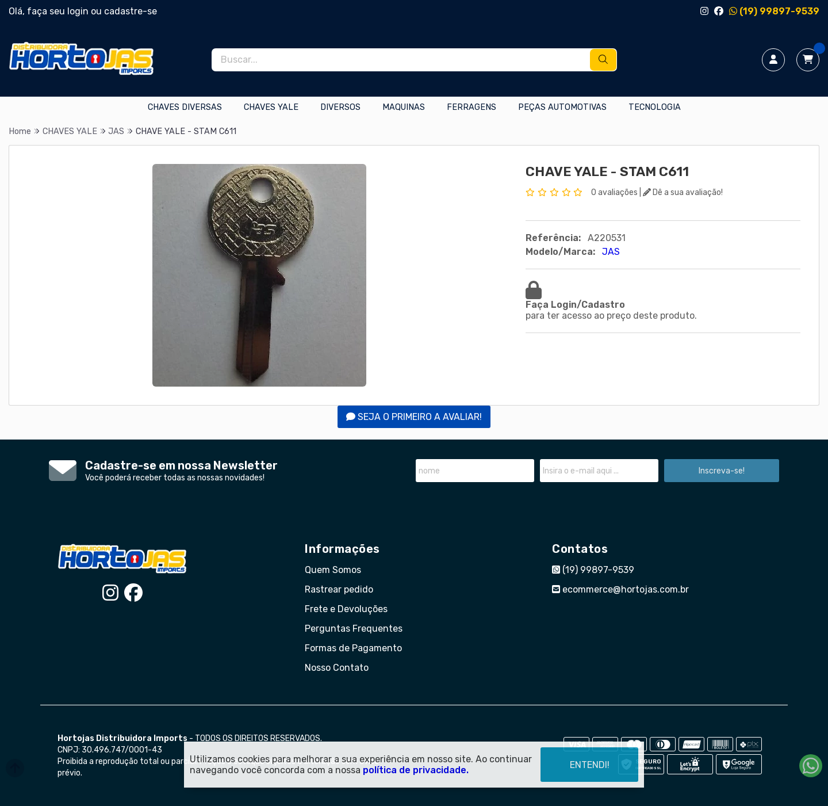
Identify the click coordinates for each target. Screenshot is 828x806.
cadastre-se (130, 11)
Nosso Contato (337, 667)
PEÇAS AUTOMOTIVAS (562, 107)
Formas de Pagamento (353, 648)
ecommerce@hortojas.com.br (620, 589)
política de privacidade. (416, 770)
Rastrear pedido (339, 589)
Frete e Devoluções (346, 608)
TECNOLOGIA (654, 107)
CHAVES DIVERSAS (185, 107)
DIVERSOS (340, 107)
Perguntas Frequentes (353, 628)
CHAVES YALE (271, 107)
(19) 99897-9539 (774, 11)
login (79, 11)
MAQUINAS (403, 107)
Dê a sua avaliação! (683, 192)
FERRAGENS (471, 107)
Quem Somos (333, 569)
